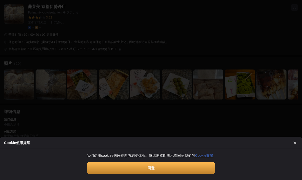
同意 (151, 168)
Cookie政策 (204, 156)
